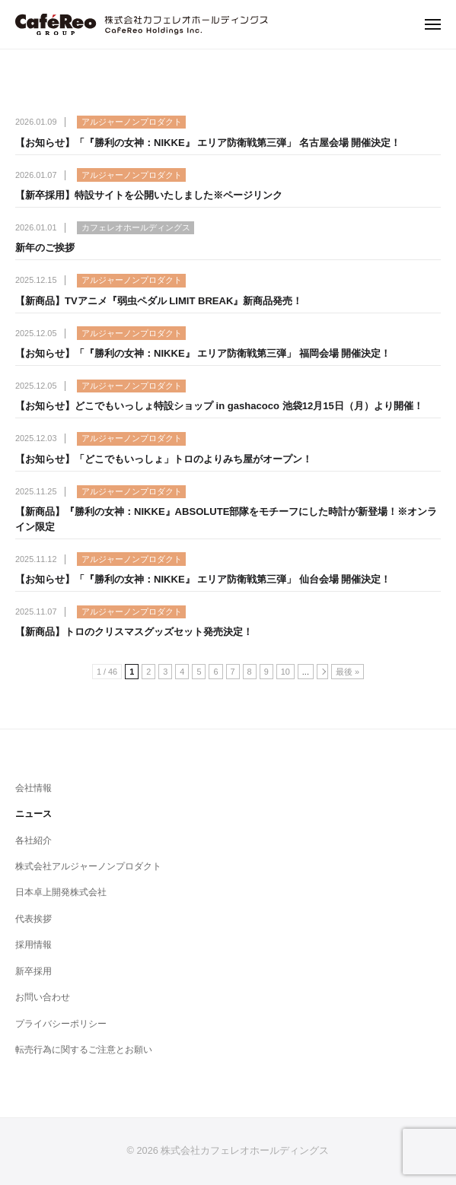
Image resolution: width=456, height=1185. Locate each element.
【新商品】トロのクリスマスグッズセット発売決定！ (134, 631)
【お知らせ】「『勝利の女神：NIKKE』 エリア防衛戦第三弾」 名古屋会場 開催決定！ (207, 142)
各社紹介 (33, 840)
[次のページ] (322, 671)
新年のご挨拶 (45, 247)
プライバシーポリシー (61, 1023)
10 (285, 671)
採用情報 (33, 944)
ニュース (33, 814)
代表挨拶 (33, 918)
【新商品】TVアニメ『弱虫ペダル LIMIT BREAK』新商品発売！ (158, 301)
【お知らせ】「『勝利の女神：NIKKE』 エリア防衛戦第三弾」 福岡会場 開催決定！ (203, 353)
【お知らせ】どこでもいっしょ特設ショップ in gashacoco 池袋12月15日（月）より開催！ (219, 405)
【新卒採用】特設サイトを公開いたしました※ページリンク (148, 195)
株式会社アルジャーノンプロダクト (88, 866)
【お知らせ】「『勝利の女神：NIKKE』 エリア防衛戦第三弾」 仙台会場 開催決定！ (203, 579)
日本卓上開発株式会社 (61, 892)
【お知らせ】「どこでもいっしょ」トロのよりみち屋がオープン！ (163, 459)
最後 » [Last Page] (347, 671)
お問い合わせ (42, 997)
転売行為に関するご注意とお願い (83, 1049)
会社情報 (33, 788)
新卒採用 (33, 971)
